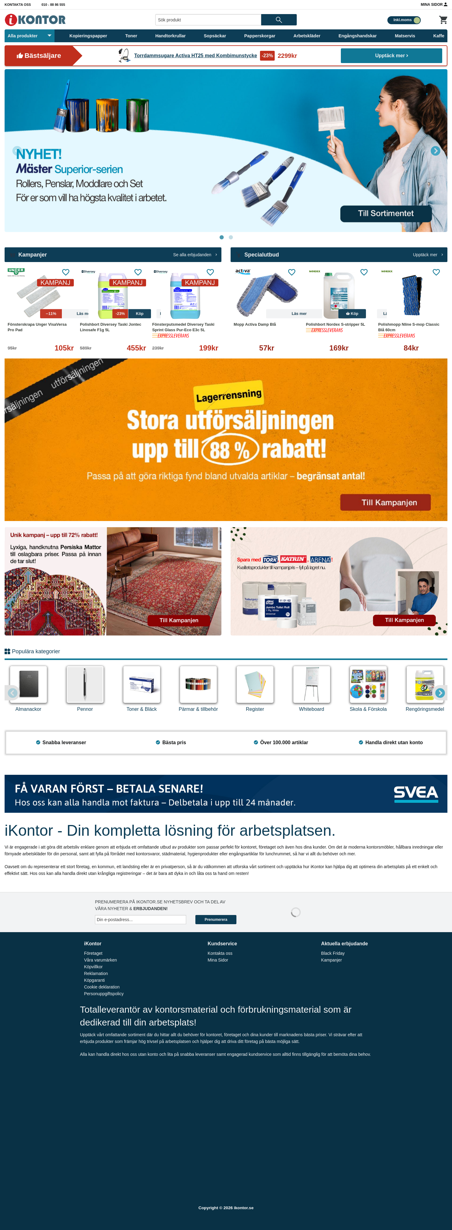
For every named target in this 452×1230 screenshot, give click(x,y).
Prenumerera (216, 919)
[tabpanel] (226, 150)
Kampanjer (331, 960)
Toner (131, 35)
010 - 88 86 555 (53, 4)
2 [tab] (231, 237)
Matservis (405, 35)
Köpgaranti (94, 980)
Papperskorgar (260, 35)
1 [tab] (221, 237)
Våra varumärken (100, 960)
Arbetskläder (306, 35)
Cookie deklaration (101, 986)
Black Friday (333, 953)
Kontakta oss (18, 4)
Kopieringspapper (88, 35)
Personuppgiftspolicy (103, 993)
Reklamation (96, 973)
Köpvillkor (93, 966)
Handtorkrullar (170, 35)
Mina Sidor (434, 4)
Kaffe (438, 35)
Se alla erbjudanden (195, 255)
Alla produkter (29, 35)
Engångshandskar (357, 35)
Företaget (93, 953)
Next (435, 150)
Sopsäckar (215, 35)
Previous (16, 150)
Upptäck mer (391, 55)
